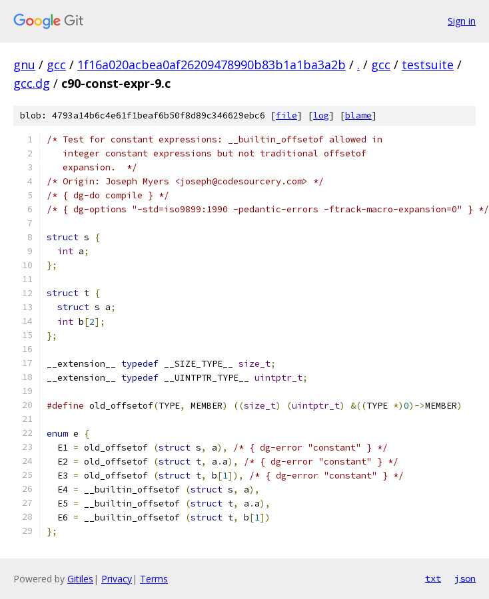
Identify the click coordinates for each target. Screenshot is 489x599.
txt (433, 578)
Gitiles (80, 578)
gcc (56, 65)
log (321, 115)
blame (358, 115)
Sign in (462, 21)
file (286, 115)
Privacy (116, 578)
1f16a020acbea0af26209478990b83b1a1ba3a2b (211, 65)
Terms (154, 578)
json (465, 578)
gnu (24, 65)
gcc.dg (31, 83)
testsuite (428, 65)
